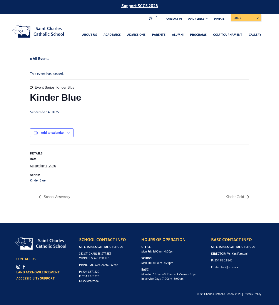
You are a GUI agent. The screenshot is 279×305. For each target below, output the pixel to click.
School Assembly (56, 197)
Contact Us (174, 18)
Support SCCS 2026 (139, 5)
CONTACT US (26, 258)
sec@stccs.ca (90, 280)
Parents (158, 34)
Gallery (255, 34)
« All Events (40, 59)
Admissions (136, 34)
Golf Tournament (227, 34)
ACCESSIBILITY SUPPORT (36, 278)
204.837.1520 (90, 271)
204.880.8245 (223, 260)
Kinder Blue (38, 180)
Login (237, 17)
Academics (112, 34)
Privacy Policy (252, 294)
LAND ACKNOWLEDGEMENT (38, 272)
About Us (89, 34)
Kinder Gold (235, 197)
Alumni (178, 34)
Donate (219, 18)
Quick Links (196, 18)
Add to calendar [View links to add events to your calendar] (52, 132)
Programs (198, 34)
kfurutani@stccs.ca (226, 266)
